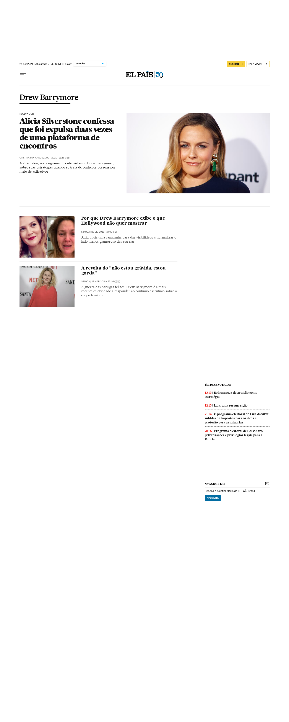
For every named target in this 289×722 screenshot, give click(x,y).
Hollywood (26, 114)
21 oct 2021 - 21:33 (56, 157)
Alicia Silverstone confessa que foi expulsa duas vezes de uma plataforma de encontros (66, 133)
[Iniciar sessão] (258, 64)
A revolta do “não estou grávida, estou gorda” (123, 271)
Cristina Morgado (30, 157)
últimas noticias (218, 384)
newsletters (215, 483)
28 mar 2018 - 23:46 (105, 281)
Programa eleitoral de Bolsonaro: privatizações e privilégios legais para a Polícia (234, 435)
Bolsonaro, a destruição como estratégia (231, 395)
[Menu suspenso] (22, 74)
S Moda (85, 231)
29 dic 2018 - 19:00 (104, 231)
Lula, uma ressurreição (231, 405)
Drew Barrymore (48, 98)
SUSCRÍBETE (236, 63)
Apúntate (213, 497)
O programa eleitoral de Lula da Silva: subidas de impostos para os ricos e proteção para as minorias (237, 418)
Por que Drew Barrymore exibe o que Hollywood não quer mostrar (123, 221)
